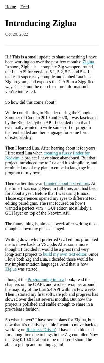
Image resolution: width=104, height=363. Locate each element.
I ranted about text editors (66, 183)
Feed (24, 6)
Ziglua (88, 62)
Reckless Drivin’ (41, 329)
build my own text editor (64, 254)
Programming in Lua (46, 279)
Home (10, 6)
